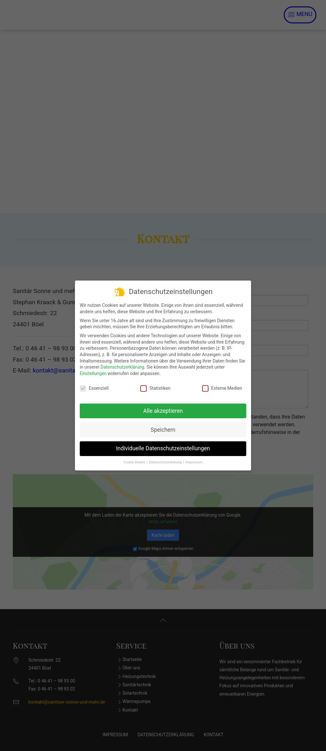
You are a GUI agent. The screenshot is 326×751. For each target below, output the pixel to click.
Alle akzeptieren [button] (163, 410)
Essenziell (94, 387)
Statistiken (155, 387)
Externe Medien (222, 387)
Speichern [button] (163, 429)
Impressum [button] (193, 462)
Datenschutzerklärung (122, 366)
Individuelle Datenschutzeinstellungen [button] (163, 448)
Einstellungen (93, 372)
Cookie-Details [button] (135, 462)
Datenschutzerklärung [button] (166, 462)
